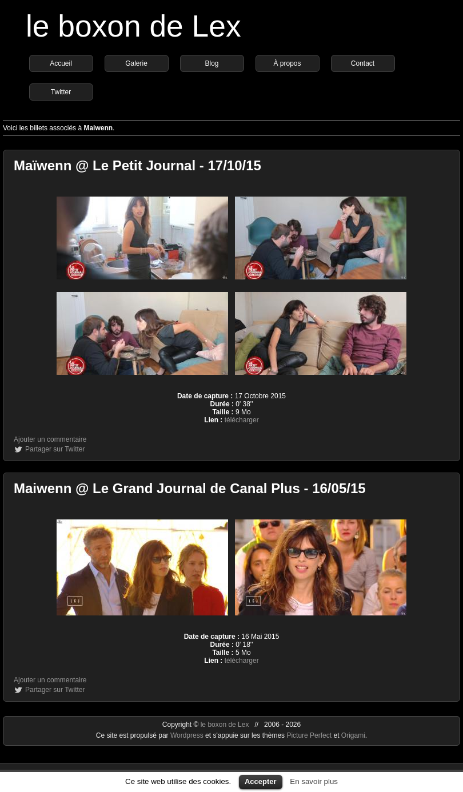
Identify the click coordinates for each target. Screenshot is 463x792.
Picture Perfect (309, 735)
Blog (211, 63)
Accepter (261, 781)
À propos (287, 63)
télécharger (242, 420)
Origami (353, 735)
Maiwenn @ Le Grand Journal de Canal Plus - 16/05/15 (190, 488)
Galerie (136, 63)
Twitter (61, 92)
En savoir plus (314, 781)
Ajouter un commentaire (50, 439)
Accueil (61, 63)
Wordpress (187, 735)
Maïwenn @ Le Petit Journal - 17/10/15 (137, 165)
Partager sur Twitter (55, 449)
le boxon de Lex (133, 26)
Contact (362, 63)
